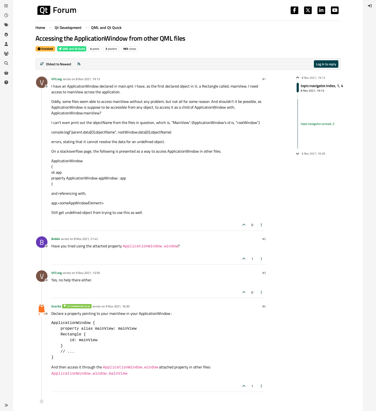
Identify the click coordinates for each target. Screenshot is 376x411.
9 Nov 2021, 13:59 (88, 272)
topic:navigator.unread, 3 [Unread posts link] (317, 123)
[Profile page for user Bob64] (41, 242)
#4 (264, 306)
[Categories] (6, 6)
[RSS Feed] (78, 64)
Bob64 (55, 238)
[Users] (6, 44)
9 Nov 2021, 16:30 (117, 306)
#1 (264, 79)
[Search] (6, 63)
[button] (6, 405)
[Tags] (6, 25)
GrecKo (56, 306)
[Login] (369, 6)
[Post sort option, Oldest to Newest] (55, 64)
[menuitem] (369, 6)
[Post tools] (261, 224)
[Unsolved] (6, 82)
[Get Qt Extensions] (6, 73)
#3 (264, 272)
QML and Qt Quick (71, 48)
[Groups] (6, 53)
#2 (264, 238)
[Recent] (6, 15)
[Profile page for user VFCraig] (41, 82)
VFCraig (56, 79)
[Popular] (6, 34)
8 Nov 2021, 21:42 (86, 238)
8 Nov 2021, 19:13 (88, 79)
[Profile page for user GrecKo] (41, 309)
